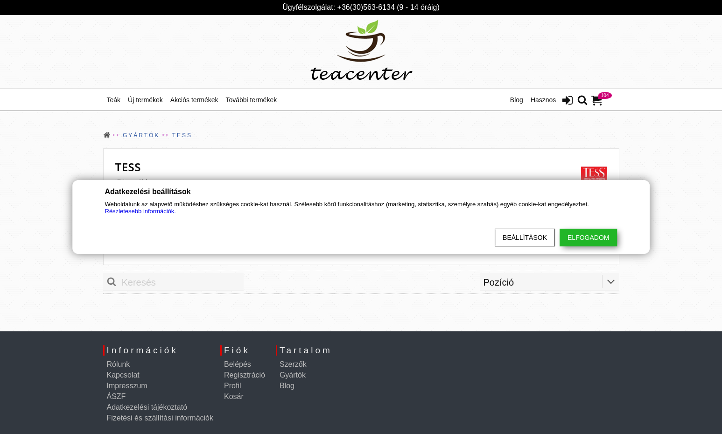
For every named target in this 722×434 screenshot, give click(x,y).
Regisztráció (244, 375)
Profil (232, 386)
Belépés (237, 364)
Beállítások (525, 237)
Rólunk (118, 364)
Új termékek (145, 100)
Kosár (234, 396)
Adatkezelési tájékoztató (147, 407)
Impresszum (127, 386)
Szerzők (293, 364)
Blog (516, 100)
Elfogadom (588, 237)
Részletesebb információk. (140, 211)
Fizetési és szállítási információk (160, 418)
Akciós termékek (194, 100)
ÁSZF (116, 396)
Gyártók (293, 375)
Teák (114, 100)
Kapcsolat (123, 375)
